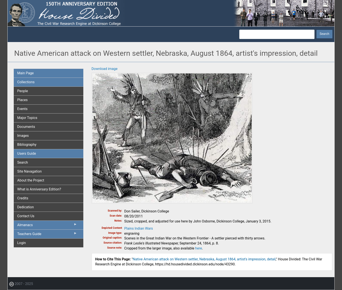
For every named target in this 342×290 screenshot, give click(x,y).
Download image (105, 69)
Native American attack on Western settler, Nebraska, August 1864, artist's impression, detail (204, 259)
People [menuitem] (22, 91)
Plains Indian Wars (138, 228)
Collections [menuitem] (26, 82)
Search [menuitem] (22, 162)
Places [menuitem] (22, 100)
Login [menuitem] (21, 243)
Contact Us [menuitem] (25, 216)
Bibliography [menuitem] (26, 144)
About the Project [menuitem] (30, 180)
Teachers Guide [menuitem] (47, 234)
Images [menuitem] (23, 136)
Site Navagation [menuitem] (29, 171)
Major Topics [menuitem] (27, 118)
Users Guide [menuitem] (26, 153)
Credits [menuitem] (22, 198)
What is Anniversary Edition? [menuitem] (39, 189)
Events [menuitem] (22, 109)
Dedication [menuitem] (25, 207)
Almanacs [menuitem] (47, 225)
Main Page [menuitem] (25, 73)
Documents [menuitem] (26, 127)
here (198, 248)
